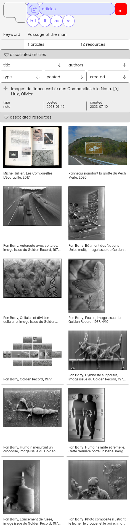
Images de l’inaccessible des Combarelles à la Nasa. (65, 88)
